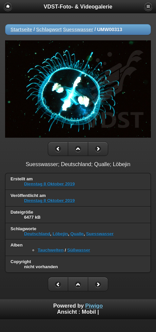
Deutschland (37, 233)
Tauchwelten (51, 250)
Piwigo (94, 306)
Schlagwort (48, 29)
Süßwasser (78, 250)
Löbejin (60, 233)
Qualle (77, 233)
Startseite (21, 29)
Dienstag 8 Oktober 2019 (49, 184)
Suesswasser (78, 29)
